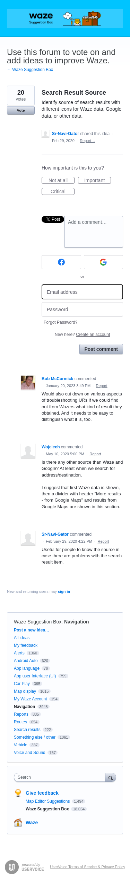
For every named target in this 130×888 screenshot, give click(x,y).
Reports (21, 714)
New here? (82, 334)
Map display (25, 691)
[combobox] (61, 777)
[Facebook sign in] (61, 262)
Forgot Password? (60, 322)
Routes (20, 722)
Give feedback (42, 793)
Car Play (22, 683)
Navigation (76, 621)
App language (27, 668)
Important (97, 181)
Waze (32, 822)
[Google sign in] (103, 262)
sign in (64, 591)
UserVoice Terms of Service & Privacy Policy (87, 867)
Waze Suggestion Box (37, 621)
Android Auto (26, 660)
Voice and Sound (29, 752)
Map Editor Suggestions (48, 801)
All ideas (21, 637)
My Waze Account (30, 699)
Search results (27, 729)
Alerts (19, 653)
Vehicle (20, 744)
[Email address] (82, 291)
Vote (21, 110)
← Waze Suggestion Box (30, 69)
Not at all (62, 181)
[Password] (82, 309)
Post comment (101, 349)
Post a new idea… (31, 630)
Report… (87, 141)
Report (101, 386)
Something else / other (34, 737)
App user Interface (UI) (35, 676)
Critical (63, 192)
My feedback (25, 645)
